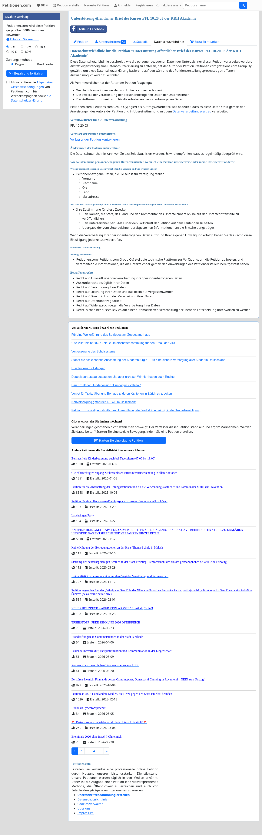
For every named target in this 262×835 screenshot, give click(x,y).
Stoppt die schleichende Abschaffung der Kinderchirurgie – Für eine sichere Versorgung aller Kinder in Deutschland (148, 360)
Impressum (86, 813)
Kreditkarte (45, 64)
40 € (14, 52)
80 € (28, 52)
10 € (28, 47)
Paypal (20, 64)
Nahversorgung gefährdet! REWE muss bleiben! (103, 402)
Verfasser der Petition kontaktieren (95, 139)
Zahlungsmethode (19, 60)
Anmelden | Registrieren (133, 5)
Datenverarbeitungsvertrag (192, 111)
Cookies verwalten (90, 804)
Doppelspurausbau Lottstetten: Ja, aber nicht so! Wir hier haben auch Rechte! (123, 376)
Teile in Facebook (87, 29)
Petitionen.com (16, 5)
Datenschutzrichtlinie (169, 42)
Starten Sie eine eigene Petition (118, 440)
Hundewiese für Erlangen (88, 368)
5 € (13, 47)
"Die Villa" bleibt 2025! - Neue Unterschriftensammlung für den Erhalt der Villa (123, 343)
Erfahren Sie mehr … (22, 39)
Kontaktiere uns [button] (167, 5)
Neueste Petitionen (97, 5)
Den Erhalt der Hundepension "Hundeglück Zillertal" (106, 385)
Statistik (140, 42)
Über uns (84, 808)
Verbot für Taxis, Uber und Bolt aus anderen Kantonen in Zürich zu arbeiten (121, 393)
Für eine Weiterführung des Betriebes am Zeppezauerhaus (110, 334)
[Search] (211, 5)
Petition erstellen (67, 5)
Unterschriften (110, 42)
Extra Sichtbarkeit (204, 42)
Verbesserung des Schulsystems (93, 351)
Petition (81, 42)
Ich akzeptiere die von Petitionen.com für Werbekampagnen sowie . (33, 91)
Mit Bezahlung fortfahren (27, 73)
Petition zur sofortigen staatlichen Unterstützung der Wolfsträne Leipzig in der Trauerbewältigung (136, 410)
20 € (42, 47)
